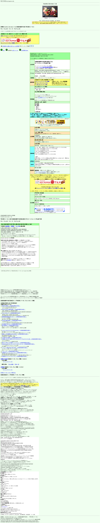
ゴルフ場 (18, 226)
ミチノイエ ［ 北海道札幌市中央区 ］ (10, 351)
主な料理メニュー (42, 97)
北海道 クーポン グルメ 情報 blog (8, 372)
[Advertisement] (8, 279)
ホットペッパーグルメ (41, 171)
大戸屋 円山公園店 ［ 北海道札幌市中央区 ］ (12, 337)
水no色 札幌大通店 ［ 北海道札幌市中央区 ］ (12, 320)
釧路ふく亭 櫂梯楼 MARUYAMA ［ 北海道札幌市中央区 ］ (15, 334)
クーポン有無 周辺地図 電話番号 (45, 67)
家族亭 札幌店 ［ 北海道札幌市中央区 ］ (11, 305)
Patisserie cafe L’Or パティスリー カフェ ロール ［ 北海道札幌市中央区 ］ (18, 344)
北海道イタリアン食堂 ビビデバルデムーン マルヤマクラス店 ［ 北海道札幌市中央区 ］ (22, 339)
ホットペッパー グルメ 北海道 (8, 43)
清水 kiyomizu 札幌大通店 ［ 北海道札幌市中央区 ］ (13, 309)
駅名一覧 (17, 364)
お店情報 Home (23, 50)
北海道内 (3, 367)
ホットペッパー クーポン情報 (42, 81)
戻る (3, 50)
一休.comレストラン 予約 (41, 84)
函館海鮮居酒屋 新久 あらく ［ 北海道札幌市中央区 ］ (14, 316)
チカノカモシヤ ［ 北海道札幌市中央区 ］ (11, 313)
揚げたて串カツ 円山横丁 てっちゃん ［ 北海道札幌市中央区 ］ (16, 342)
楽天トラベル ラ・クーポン (7, 35)
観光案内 (9, 260)
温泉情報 (7, 226)
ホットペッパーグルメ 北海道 (7, 388)
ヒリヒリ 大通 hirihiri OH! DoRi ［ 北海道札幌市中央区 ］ (15, 347)
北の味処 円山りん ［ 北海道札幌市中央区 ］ (12, 324)
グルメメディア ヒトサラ (42, 83)
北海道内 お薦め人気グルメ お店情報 (10, 46)
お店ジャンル (15, 50)
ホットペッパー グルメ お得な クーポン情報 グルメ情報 (50, 188)
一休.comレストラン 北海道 (7, 403)
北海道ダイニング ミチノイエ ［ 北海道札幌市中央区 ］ (14, 352)
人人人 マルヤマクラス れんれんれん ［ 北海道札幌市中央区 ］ (16, 330)
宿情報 (12, 226)
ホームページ (4, 506)
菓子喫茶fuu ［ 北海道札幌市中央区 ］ (10, 325)
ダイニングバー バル (7, 361)
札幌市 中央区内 (4, 359)
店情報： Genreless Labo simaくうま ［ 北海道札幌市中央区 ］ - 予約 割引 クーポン (19, 516)
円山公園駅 (10, 364)
